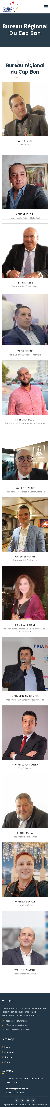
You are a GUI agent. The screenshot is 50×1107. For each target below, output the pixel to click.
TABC (24, 1104)
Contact (8, 1062)
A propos (9, 1052)
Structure (9, 1057)
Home (7, 1047)
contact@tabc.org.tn (17, 1088)
